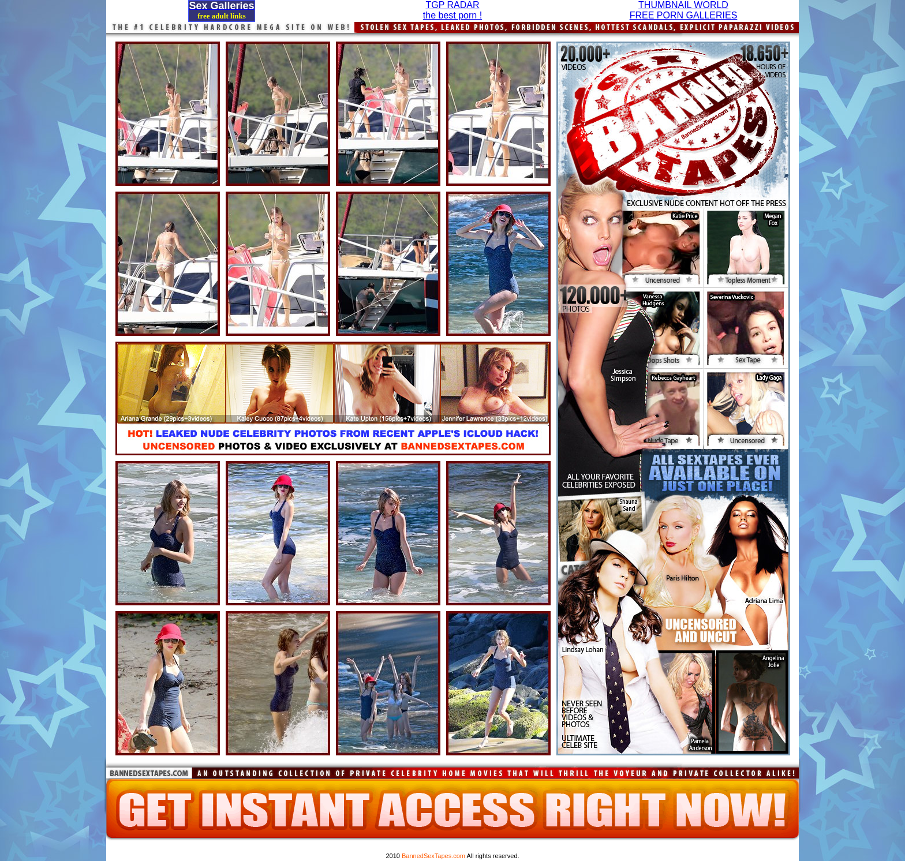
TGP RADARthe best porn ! (452, 10)
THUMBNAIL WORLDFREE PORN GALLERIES (684, 10)
